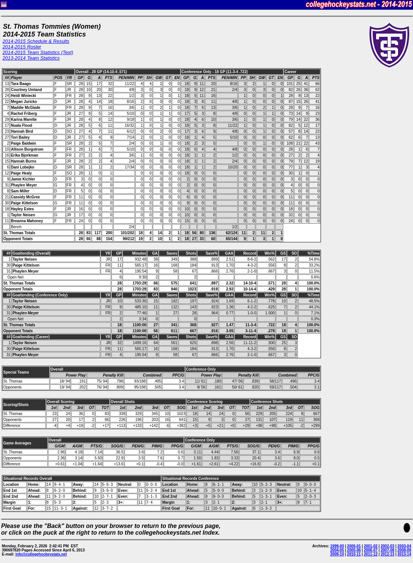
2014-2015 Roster (22, 47)
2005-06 (354, 550)
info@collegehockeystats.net (41, 554)
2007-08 (387, 550)
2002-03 (387, 546)
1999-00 (337, 546)
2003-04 (404, 546)
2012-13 (387, 554)
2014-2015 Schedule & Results (36, 41)
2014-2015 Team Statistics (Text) (38, 52)
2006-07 (371, 550)
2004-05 (337, 550)
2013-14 (404, 554)
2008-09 (404, 550)
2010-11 (354, 554)
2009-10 (337, 554)
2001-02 (371, 546)
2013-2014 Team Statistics (31, 58)
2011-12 (371, 554)
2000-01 (354, 546)
